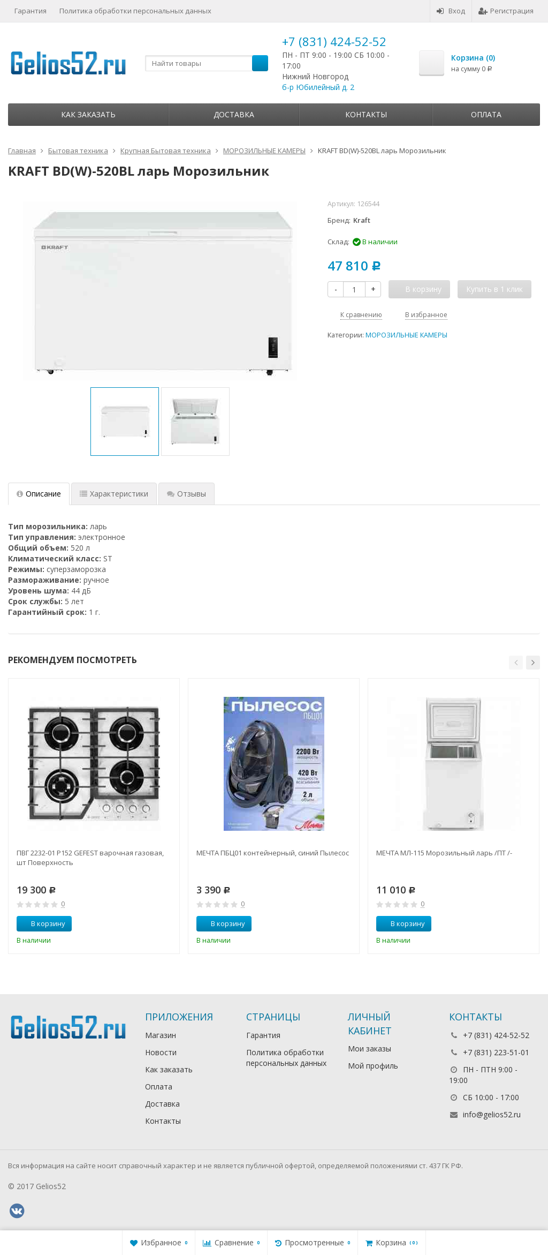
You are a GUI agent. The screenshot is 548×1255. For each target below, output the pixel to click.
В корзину (42, 923)
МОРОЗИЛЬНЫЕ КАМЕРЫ (406, 335)
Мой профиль (373, 1066)
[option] (124, 421)
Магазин (160, 1035)
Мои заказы (369, 1048)
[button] (516, 663)
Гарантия (30, 11)
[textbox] (206, 63)
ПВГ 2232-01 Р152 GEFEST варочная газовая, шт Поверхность (90, 857)
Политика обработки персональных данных (135, 11)
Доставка (234, 114)
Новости (161, 1052)
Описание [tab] (39, 494)
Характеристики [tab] (114, 494)
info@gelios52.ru (492, 1114)
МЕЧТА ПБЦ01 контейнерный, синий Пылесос (272, 853)
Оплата (486, 114)
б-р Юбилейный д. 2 (318, 87)
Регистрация (506, 11)
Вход (451, 11)
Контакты (366, 114)
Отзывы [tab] (186, 494)
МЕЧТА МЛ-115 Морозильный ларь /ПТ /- (444, 853)
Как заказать (88, 114)
